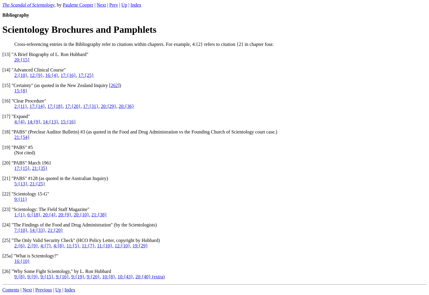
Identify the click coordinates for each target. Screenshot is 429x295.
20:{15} (22, 59)
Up (124, 4)
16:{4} (51, 75)
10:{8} (108, 276)
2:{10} (20, 75)
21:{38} (99, 214)
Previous (43, 289)
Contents (10, 289)
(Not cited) (24, 152)
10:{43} (125, 276)
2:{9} (32, 245)
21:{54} (22, 137)
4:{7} (46, 245)
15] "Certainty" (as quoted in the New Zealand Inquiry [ (57, 85)
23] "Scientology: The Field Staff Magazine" (46, 209)
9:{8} (19, 276)
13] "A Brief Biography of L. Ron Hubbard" (46, 54)
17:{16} (68, 75)
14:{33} (37, 230)
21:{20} (55, 230)
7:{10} (20, 230)
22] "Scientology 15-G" (26, 193)
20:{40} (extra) (150, 276)
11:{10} (104, 245)
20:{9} (64, 214)
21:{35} (40, 168)
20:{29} (108, 106)
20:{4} (49, 214)
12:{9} (36, 75)
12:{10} (122, 245)
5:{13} (20, 183)
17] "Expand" (17, 116)
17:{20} (73, 106)
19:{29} (140, 245)
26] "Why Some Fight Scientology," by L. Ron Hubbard (57, 271)
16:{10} (22, 261)
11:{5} (72, 245)
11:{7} (88, 245)
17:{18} (55, 106)
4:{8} (58, 245)
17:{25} (86, 75)
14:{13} (50, 121)
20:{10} (81, 214)
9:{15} (47, 276)
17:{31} (91, 106)
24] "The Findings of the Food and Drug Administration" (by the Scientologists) (80, 224)
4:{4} (19, 121)
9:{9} (32, 276)
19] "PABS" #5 (18, 147)
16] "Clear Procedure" (25, 100)
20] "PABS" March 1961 (27, 162)
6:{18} (34, 214)
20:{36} (126, 106)
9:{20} (93, 276)
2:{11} (20, 106)
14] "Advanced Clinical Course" (35, 69)
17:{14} (37, 106)
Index (135, 4)
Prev (113, 4)
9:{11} (20, 199)
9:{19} (77, 276)
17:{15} (22, 168)
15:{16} (68, 121)
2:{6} (19, 245)
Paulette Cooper (78, 4)
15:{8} (20, 90)
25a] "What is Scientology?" (31, 255)
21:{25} (37, 183)
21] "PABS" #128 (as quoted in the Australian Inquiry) (56, 178)
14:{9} (34, 121)
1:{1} (19, 214)
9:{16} (62, 276)
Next (101, 4)
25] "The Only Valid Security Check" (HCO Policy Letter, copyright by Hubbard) (82, 240)
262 (114, 85)
